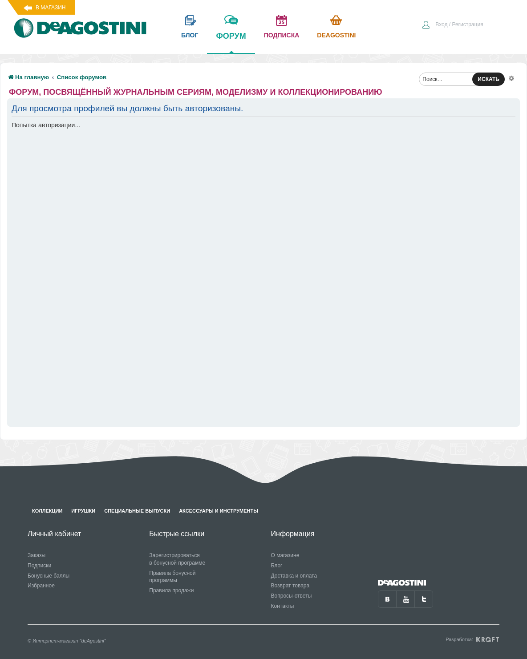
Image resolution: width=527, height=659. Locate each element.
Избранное (41, 585)
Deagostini (336, 35)
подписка (282, 35)
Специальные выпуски (137, 510)
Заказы (36, 555)
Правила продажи (171, 590)
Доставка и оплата (294, 576)
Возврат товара (290, 585)
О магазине (285, 555)
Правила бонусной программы (172, 577)
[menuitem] (452, 25)
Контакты (282, 606)
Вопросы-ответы (291, 596)
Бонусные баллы (48, 576)
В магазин (50, 7)
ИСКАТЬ (488, 79)
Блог (277, 565)
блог (189, 35)
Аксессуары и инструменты (218, 510)
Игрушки (83, 510)
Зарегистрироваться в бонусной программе (177, 559)
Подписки (39, 565)
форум (231, 42)
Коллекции (47, 510)
